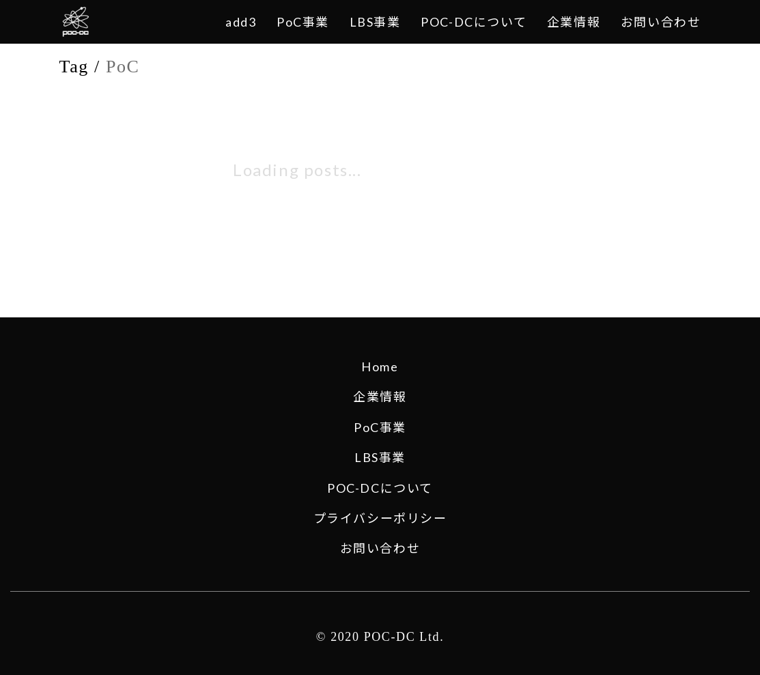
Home (379, 366)
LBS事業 (380, 457)
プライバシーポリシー (380, 518)
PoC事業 (380, 427)
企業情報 (379, 396)
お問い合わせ (380, 548)
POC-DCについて (380, 488)
